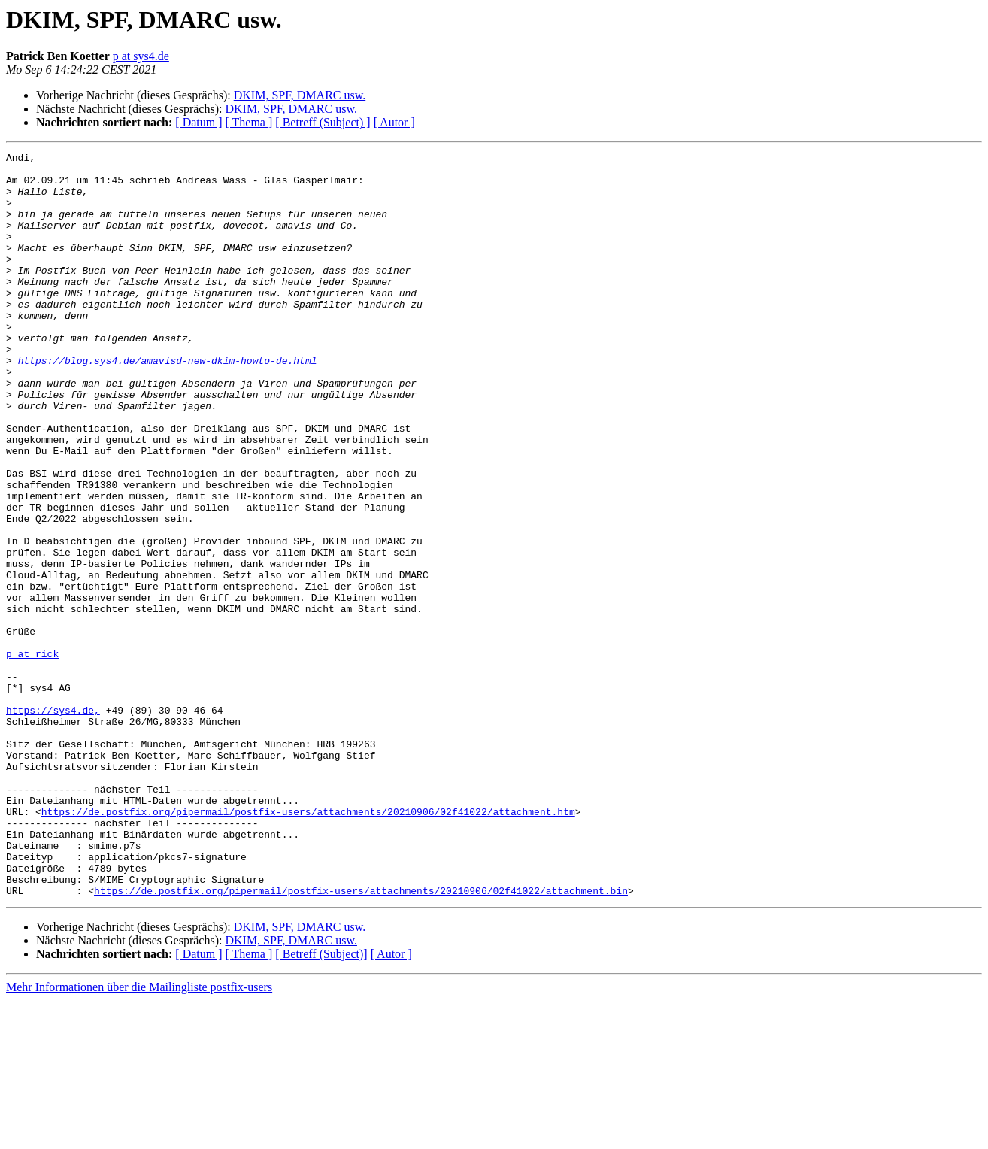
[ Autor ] (394, 122)
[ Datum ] (198, 122)
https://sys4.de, (53, 822)
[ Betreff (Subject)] (321, 1102)
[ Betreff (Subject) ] (322, 122)
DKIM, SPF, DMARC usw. (300, 95)
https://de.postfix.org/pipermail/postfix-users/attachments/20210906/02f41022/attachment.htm (308, 944)
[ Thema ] (249, 122)
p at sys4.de (141, 56)
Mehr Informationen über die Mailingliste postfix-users (139, 1135)
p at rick (32, 755)
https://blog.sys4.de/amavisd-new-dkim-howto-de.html (167, 403)
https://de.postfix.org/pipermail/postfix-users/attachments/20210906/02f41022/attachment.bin (361, 1039)
